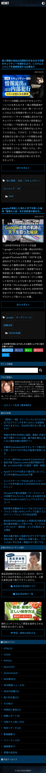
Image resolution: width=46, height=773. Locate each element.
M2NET (5, 3)
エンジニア (9, 188)
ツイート (7, 350)
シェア (19, 350)
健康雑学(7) (9, 746)
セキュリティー (32, 180)
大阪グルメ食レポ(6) (14, 721)
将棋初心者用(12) (12, 709)
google (9, 317)
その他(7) (8, 703)
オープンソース (23, 317)
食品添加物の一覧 (23, 594)
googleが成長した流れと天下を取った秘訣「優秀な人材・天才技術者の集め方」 (22, 210)
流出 (20, 180)
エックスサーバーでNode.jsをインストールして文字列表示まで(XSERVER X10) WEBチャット (25, 484)
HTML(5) (8, 648)
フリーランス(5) (12, 740)
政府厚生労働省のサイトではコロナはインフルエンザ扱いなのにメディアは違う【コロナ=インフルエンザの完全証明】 (25, 511)
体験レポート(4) (12, 715)
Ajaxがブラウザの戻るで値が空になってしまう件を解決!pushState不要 (24, 473)
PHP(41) (8, 660)
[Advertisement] (23, 33)
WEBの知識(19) (11, 691)
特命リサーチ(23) (12, 728)
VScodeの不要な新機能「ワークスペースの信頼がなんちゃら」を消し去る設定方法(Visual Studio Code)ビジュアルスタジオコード (25, 497)
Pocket (38, 350)
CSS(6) (7, 654)
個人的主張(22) (11, 697)
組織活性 (8, 325)
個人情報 (10, 180)
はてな (5, 355)
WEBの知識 (14, 333)
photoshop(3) (11, 673)
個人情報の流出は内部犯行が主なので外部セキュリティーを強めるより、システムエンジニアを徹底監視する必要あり (23, 63)
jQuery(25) (9, 666)
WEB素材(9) (10, 679)
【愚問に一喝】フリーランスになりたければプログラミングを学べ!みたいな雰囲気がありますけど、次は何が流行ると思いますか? (25, 424)
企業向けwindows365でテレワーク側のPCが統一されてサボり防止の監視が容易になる (25, 450)
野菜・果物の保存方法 (23, 633)
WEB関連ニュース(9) (14, 685)
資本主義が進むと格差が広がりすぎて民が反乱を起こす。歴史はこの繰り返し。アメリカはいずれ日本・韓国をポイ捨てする (25, 539)
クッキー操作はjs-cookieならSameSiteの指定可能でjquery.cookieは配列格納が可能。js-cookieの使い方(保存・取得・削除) (24, 462)
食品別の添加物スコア (23, 586)
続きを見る (23, 168)
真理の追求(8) (10, 752)
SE (18, 188)
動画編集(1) (9, 734)
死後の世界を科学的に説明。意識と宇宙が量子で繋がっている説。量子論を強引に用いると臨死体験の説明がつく (25, 438)
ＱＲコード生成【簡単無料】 (18, 405)
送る (28, 350)
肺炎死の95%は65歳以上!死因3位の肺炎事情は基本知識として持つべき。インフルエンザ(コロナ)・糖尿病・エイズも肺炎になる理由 (25, 525)
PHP (11, 196)
